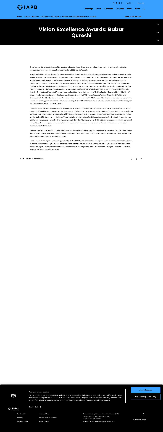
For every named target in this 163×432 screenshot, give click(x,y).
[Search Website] (144, 9)
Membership (140, 3)
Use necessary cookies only (145, 415)
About (128, 9)
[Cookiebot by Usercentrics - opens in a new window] (13, 427)
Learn (96, 9)
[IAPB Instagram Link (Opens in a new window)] (122, 3)
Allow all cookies (145, 409)
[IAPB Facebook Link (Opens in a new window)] (116, 3)
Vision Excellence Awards (50, 17)
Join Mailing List (134, 397)
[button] (129, 3)
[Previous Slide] (131, 159)
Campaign (85, 9)
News (137, 9)
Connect (118, 9)
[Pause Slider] (136, 159)
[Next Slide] (140, 159)
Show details (33, 426)
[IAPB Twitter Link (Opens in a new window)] (114, 3)
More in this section (134, 17)
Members (35, 17)
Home (19, 17)
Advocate (106, 9)
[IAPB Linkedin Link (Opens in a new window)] (119, 3)
